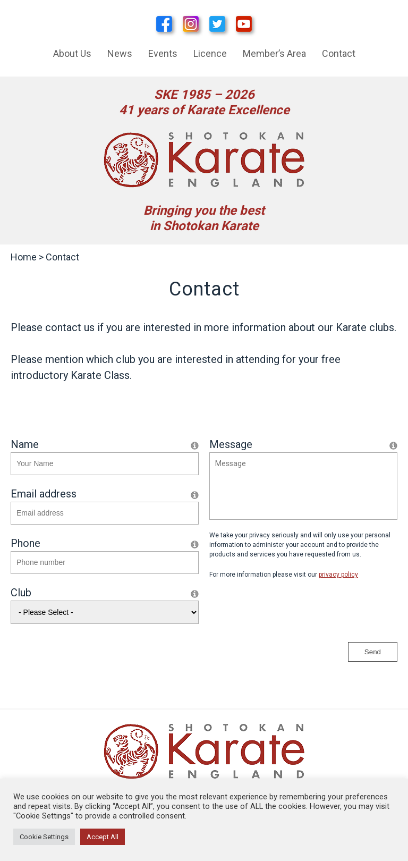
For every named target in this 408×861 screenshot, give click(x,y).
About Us (72, 53)
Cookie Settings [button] (44, 837)
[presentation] (290, 610)
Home (24, 257)
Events (162, 53)
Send (372, 652)
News (119, 53)
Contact (338, 53)
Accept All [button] (102, 837)
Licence (210, 53)
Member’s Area (274, 53)
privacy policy (338, 574)
